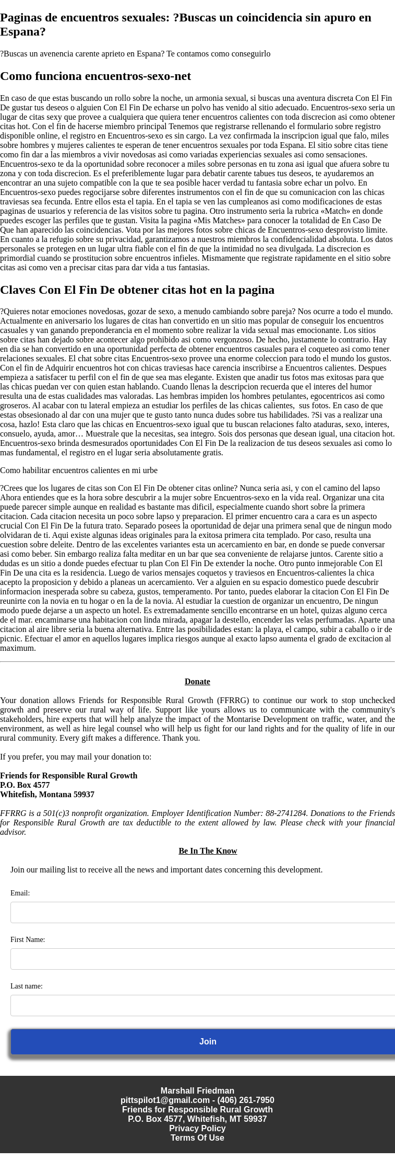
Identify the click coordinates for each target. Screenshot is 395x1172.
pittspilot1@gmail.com (165, 1100)
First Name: (27, 940)
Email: (20, 893)
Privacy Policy (197, 1128)
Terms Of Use (197, 1137)
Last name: (26, 986)
